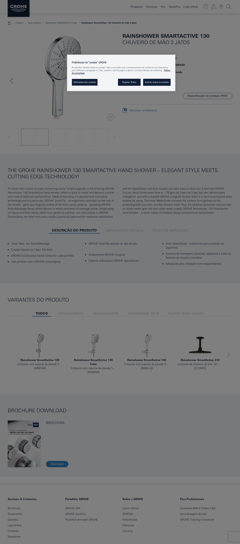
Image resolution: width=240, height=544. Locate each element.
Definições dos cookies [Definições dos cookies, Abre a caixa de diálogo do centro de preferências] (85, 82)
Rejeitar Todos (129, 82)
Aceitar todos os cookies (157, 82)
